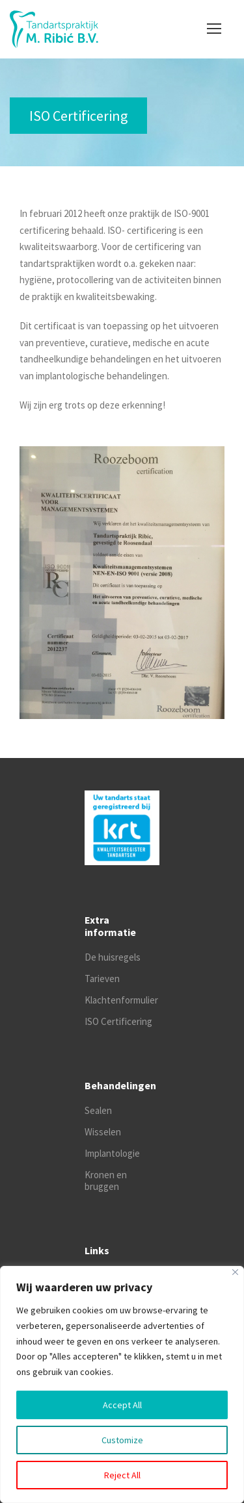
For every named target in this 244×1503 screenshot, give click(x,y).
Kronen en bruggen (106, 1180)
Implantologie (112, 1153)
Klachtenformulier (121, 1000)
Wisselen (103, 1132)
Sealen (98, 1110)
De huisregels (113, 957)
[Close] (235, 1272)
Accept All (122, 1405)
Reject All (122, 1475)
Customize (122, 1440)
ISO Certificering (118, 1021)
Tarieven (102, 978)
